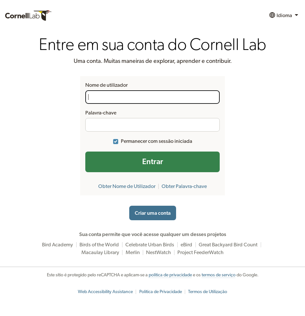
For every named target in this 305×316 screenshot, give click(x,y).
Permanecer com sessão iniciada (156, 141)
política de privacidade (170, 275)
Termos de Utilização (207, 292)
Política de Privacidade (160, 292)
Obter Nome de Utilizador (126, 186)
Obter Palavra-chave (184, 186)
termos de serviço (219, 275)
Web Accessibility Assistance (105, 292)
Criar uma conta (153, 213)
